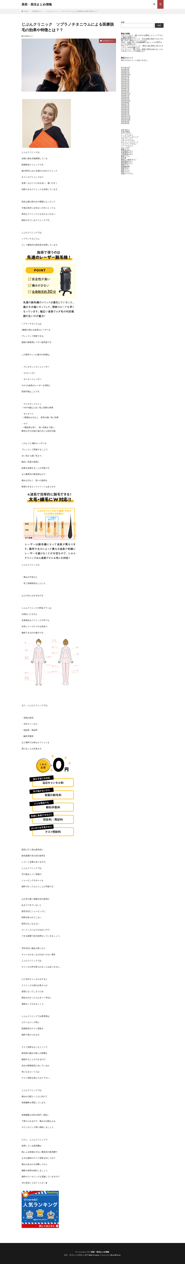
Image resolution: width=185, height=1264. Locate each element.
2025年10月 (125, 74)
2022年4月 (125, 109)
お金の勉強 (125, 132)
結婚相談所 (125, 166)
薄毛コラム (125, 172)
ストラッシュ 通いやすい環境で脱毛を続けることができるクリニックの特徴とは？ (142, 50)
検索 (122, 22)
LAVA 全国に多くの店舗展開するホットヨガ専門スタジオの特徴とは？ (141, 43)
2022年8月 (125, 102)
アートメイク (126, 133)
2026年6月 (125, 69)
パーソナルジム (127, 146)
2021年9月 (125, 121)
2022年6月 (125, 106)
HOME (26, 11)
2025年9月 (125, 76)
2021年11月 (125, 118)
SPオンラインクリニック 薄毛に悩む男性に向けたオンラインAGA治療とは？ (142, 47)
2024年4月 (125, 92)
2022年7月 (125, 104)
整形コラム (125, 156)
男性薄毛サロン (127, 163)
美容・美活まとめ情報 (37, 4)
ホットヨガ (125, 147)
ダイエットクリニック (129, 142)
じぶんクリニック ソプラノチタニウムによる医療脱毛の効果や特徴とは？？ (72, 11)
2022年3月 (125, 111)
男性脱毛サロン (127, 161)
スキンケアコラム (128, 140)
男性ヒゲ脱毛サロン (129, 160)
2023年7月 (125, 95)
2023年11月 (125, 94)
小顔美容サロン (127, 154)
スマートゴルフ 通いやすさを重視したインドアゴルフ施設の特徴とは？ (142, 36)
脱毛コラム (125, 170)
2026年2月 (125, 73)
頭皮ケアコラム (127, 173)
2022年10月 (125, 101)
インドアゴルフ (127, 135)
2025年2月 (125, 87)
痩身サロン (125, 165)
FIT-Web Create (92, 1255)
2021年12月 (125, 116)
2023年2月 (125, 99)
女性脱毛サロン (37, 11)
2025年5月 (125, 81)
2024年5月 (125, 90)
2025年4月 (125, 83)
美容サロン (125, 168)
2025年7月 (125, 78)
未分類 (123, 158)
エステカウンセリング (129, 137)
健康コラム (125, 149)
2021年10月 (125, 120)
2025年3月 (125, 85)
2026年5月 (125, 71)
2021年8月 (125, 123)
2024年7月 (125, 88)
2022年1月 (125, 114)
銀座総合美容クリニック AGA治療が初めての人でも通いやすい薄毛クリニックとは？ (142, 40)
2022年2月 (125, 113)
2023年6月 (125, 97)
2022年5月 (125, 108)
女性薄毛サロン (127, 153)
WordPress (116, 1255)
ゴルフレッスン (127, 139)
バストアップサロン (129, 144)
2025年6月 (125, 80)
